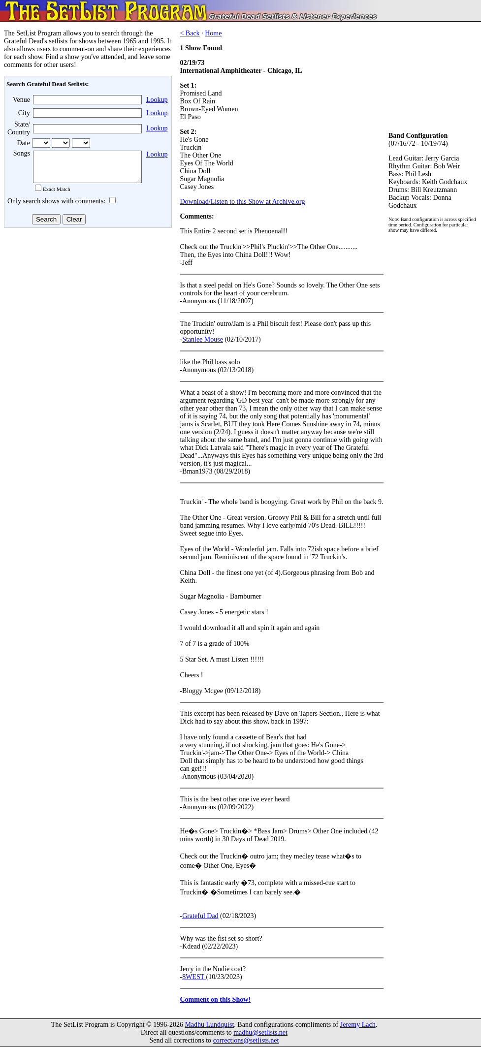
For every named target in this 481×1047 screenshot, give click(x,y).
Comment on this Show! (215, 999)
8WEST (194, 977)
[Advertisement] (86, 310)
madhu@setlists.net (260, 1032)
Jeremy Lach (358, 1024)
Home (213, 33)
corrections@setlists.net (246, 1040)
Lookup (157, 99)
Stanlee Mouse (202, 339)
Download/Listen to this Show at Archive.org (242, 201)
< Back (189, 33)
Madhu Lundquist (209, 1024)
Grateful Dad (200, 916)
